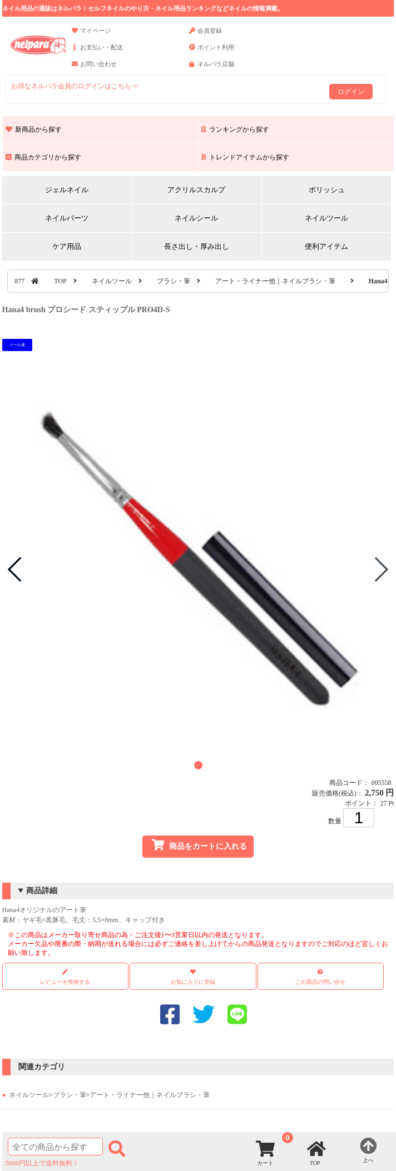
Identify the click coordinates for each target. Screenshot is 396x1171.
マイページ (91, 35)
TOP (60, 281)
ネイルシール (196, 218)
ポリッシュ (327, 190)
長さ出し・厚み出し (196, 246)
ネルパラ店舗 (211, 69)
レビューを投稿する (65, 977)
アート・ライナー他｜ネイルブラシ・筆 (275, 281)
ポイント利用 (211, 52)
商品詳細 (41, 891)
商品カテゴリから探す (43, 157)
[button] (198, 765)
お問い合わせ (94, 69)
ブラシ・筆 (173, 281)
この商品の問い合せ (320, 982)
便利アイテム (326, 246)
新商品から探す (34, 129)
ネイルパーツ (66, 218)
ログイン (351, 92)
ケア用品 (66, 246)
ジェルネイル (66, 190)
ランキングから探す (235, 129)
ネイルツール (326, 218)
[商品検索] (55, 1146)
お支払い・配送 (97, 52)
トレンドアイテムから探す (245, 157)
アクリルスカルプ (196, 190)
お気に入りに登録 (193, 982)
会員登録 (205, 35)
